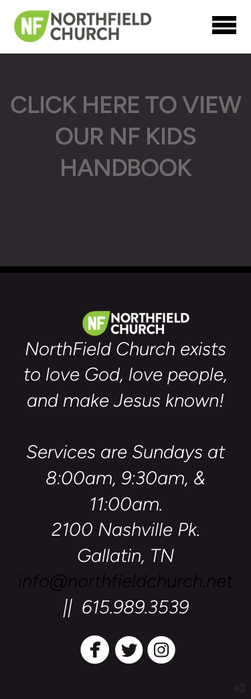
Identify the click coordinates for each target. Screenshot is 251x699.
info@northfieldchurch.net (125, 581)
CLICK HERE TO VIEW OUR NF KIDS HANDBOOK (125, 136)
